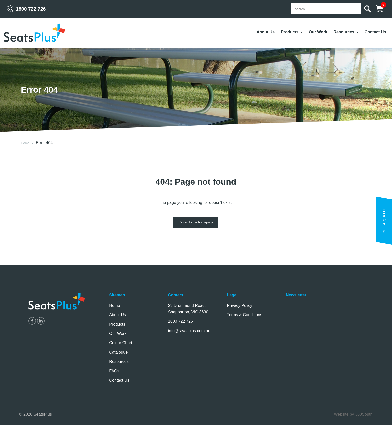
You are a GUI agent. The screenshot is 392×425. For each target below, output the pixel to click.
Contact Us (375, 32)
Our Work (318, 32)
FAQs (114, 371)
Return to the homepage (196, 222)
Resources (344, 32)
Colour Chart (120, 342)
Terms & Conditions (244, 314)
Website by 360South (353, 414)
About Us (266, 32)
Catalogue (118, 352)
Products (289, 32)
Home (25, 143)
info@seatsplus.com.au (189, 330)
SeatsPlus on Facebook (32, 321)
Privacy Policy (239, 305)
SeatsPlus (35, 32)
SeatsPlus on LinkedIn (41, 321)
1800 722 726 (31, 9)
